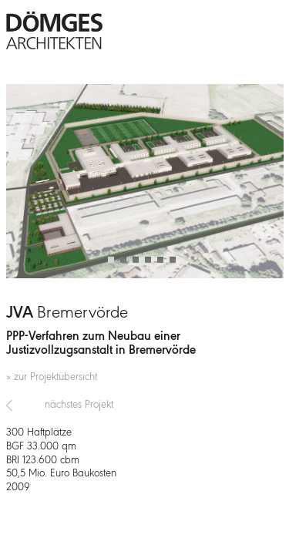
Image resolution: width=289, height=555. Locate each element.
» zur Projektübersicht (51, 377)
